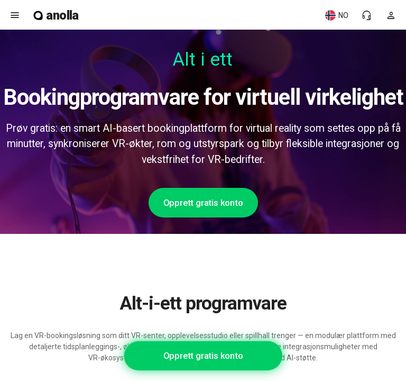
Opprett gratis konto (203, 202)
